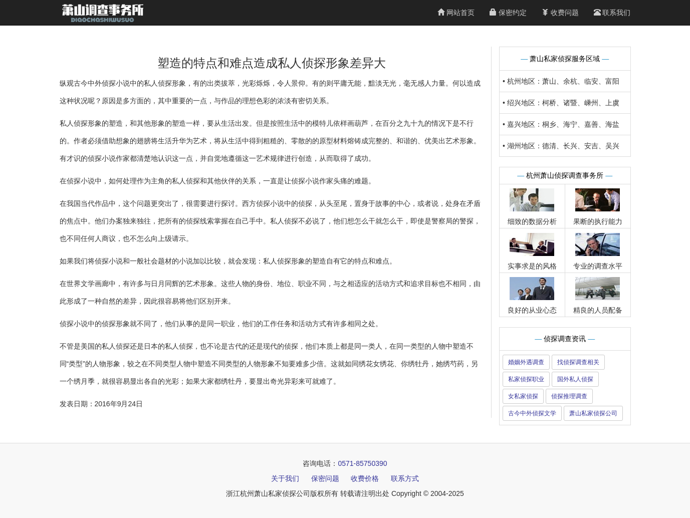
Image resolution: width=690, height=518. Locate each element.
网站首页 (456, 13)
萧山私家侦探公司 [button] (593, 413)
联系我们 (612, 13)
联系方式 (405, 478)
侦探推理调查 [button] (569, 396)
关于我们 (285, 478)
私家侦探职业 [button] (526, 379)
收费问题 (560, 13)
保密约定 (508, 13)
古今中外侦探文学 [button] (532, 413)
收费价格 (365, 478)
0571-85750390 (362, 463)
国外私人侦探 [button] (575, 379)
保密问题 (325, 478)
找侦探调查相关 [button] (578, 362)
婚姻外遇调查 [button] (526, 362)
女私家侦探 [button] (523, 396)
